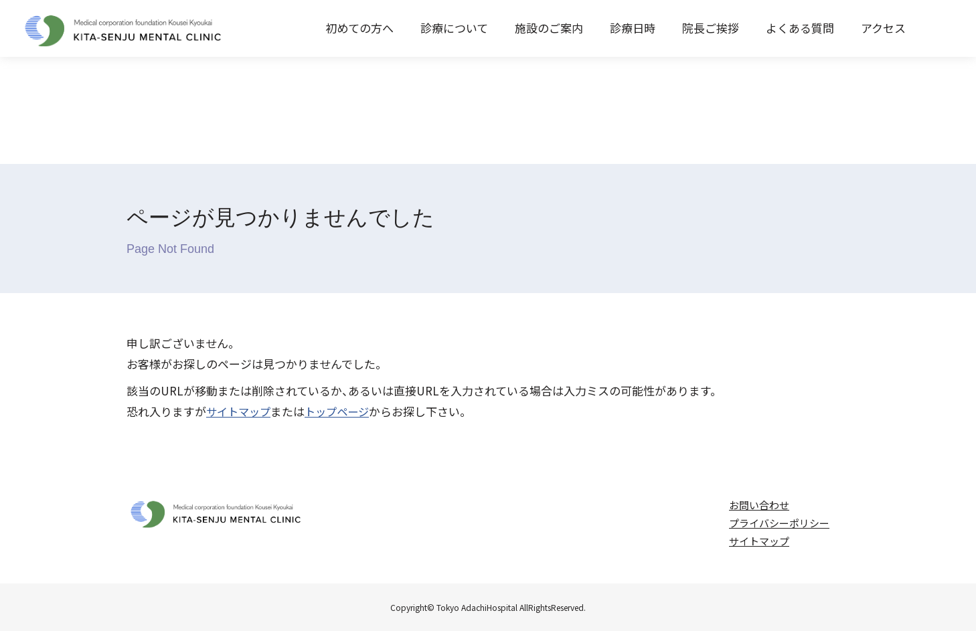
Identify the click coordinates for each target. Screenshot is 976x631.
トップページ (343, 411)
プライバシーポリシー (779, 523)
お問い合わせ (759, 505)
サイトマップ (240, 411)
